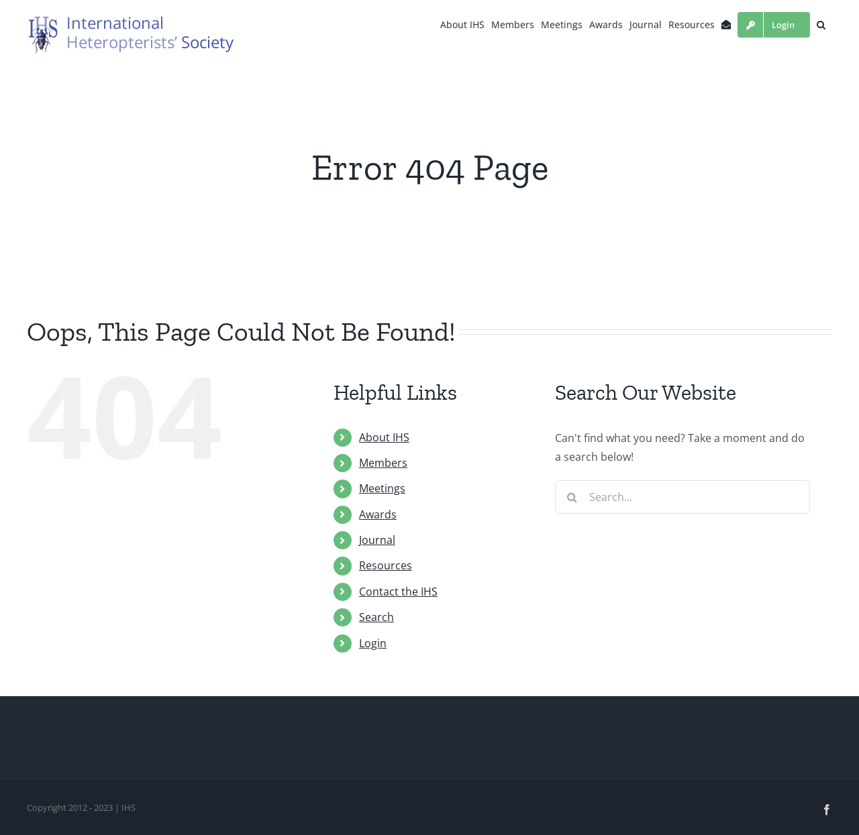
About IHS (384, 437)
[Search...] (682, 497)
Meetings (382, 488)
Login (373, 643)
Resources (385, 565)
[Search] (572, 497)
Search (376, 617)
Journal (377, 540)
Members (383, 462)
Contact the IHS (398, 591)
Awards (378, 514)
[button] (821, 25)
